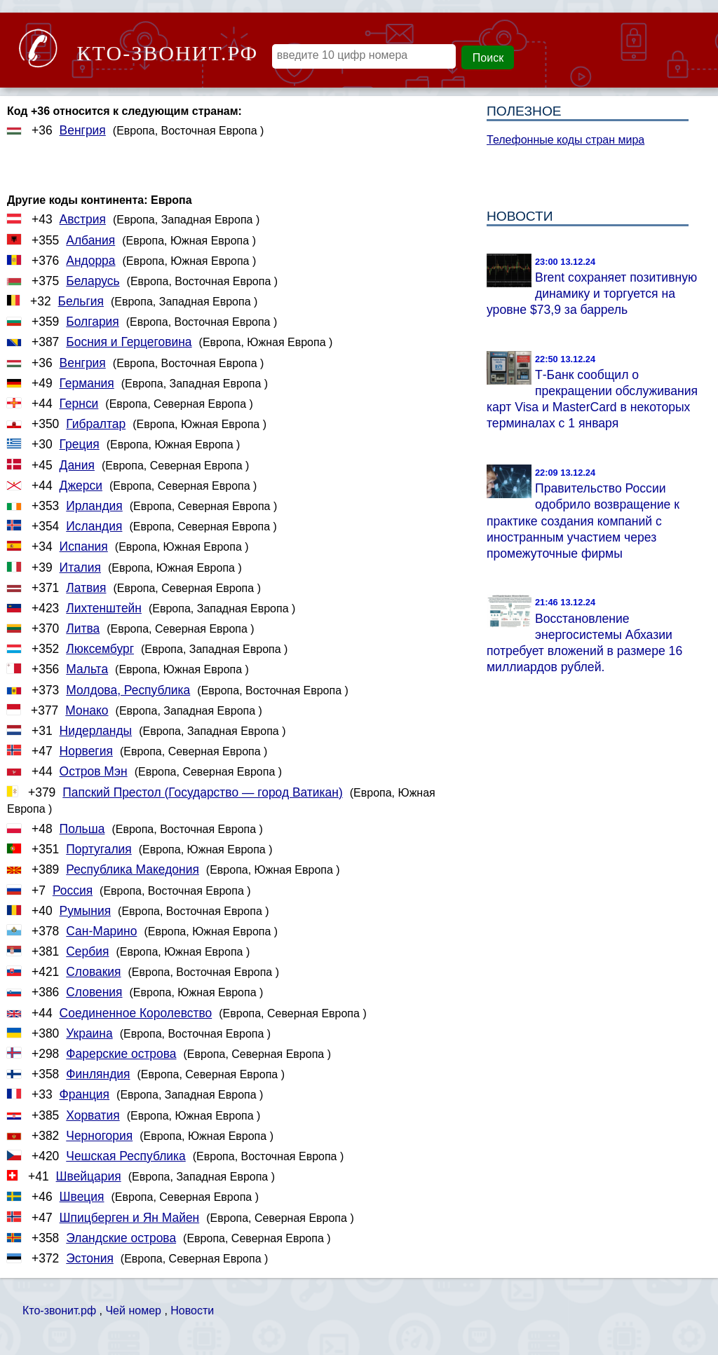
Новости (192, 1310)
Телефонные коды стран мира (565, 140)
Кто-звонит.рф (59, 1310)
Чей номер (133, 1310)
